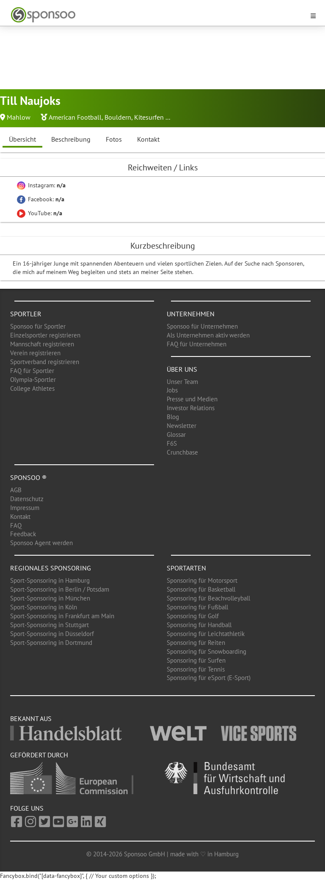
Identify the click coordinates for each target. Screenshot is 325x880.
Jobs (172, 390)
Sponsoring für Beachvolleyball (208, 598)
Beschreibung (71, 139)
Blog (173, 417)
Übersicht (22, 139)
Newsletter (181, 426)
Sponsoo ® (28, 477)
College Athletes (32, 388)
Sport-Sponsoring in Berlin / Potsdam (59, 589)
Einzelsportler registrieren (45, 335)
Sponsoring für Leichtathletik (206, 634)
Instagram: (41, 185)
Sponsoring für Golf (193, 616)
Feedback (23, 534)
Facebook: (40, 199)
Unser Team (182, 382)
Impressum (24, 508)
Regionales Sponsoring (50, 568)
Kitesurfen (149, 117)
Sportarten (186, 568)
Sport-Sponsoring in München (50, 598)
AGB (16, 490)
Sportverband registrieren (44, 362)
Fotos (114, 139)
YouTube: (39, 213)
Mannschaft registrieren (42, 344)
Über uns (182, 369)
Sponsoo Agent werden (41, 543)
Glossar (176, 434)
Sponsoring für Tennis (196, 669)
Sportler (25, 314)
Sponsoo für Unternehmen (202, 326)
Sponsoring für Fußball (197, 607)
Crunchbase (182, 452)
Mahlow (18, 117)
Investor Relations (191, 408)
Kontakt (148, 139)
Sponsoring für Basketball (201, 589)
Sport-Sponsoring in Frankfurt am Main (62, 616)
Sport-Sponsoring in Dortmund (51, 643)
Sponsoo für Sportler (38, 326)
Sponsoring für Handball (199, 625)
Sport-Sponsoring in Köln (43, 607)
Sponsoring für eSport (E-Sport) (209, 678)
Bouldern (118, 117)
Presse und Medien (192, 399)
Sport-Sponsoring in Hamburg (50, 580)
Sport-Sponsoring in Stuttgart (49, 625)
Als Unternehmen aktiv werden (208, 335)
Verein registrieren (35, 353)
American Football (75, 117)
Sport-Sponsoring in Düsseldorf (52, 634)
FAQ (16, 525)
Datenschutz (27, 499)
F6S (172, 443)
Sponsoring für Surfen (196, 660)
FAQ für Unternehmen (196, 344)
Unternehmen (191, 314)
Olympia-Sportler (33, 380)
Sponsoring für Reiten (196, 643)
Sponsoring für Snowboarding (206, 651)
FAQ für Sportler (32, 371)
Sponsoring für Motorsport (202, 580)
